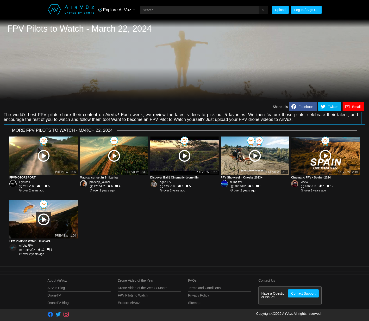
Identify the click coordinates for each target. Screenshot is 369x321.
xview (304, 182)
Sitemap (194, 303)
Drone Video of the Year (135, 280)
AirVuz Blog (56, 288)
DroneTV (54, 295)
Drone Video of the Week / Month (143, 288)
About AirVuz (57, 280)
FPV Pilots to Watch (133, 295)
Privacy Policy (198, 295)
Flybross (24, 182)
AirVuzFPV (26, 245)
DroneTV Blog (58, 303)
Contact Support (303, 293)
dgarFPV (165, 182)
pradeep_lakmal (99, 182)
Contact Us (266, 280)
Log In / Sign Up (306, 10)
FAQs (192, 280)
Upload (280, 10)
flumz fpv (236, 182)
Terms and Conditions (204, 288)
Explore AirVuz (129, 303)
